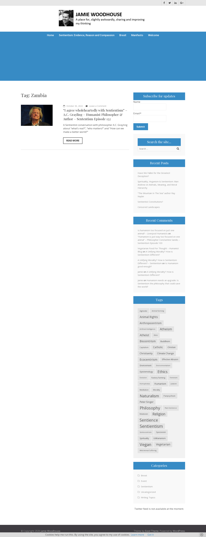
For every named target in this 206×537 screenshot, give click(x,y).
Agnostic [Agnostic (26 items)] (143, 311)
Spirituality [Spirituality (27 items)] (144, 438)
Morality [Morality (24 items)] (156, 389)
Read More (72, 140)
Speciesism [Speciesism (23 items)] (161, 432)
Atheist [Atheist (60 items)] (144, 335)
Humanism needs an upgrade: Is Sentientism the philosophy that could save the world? (159, 283)
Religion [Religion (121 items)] (159, 414)
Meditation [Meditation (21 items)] (144, 390)
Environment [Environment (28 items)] (146, 365)
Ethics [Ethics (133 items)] (163, 371)
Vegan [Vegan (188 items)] (145, 444)
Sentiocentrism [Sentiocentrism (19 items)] (146, 432)
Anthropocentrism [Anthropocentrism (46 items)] (151, 323)
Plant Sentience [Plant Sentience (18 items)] (171, 408)
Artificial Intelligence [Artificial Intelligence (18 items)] (147, 329)
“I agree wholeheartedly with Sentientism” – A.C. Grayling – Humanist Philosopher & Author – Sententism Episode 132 (95, 114)
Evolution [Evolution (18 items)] (143, 378)
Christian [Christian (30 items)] (172, 347)
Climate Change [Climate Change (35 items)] (165, 353)
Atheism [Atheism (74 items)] (166, 329)
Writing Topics (148, 497)
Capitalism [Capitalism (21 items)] (144, 347)
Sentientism (147, 486)
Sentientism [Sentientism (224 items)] (151, 426)
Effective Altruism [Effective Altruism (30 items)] (170, 359)
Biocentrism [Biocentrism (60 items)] (148, 341)
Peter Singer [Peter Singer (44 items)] (147, 402)
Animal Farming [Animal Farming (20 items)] (158, 311)
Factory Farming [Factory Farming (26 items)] (158, 377)
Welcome (153, 35)
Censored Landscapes (149, 207)
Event (144, 481)
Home (50, 35)
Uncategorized (148, 491)
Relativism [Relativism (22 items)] (144, 414)
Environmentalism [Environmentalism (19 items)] (163, 365)
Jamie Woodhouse (50, 531)
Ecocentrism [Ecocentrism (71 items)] (148, 359)
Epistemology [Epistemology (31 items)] (146, 371)
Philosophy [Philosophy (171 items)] (150, 408)
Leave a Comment (97, 106)
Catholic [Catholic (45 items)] (158, 347)
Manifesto (137, 35)
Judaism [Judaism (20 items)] (174, 384)
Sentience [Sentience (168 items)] (149, 420)
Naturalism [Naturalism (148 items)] (149, 395)
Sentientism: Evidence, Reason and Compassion (86, 35)
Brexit (122, 35)
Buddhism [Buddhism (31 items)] (165, 341)
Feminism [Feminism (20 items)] (173, 377)
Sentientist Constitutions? (150, 201)
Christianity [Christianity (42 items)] (146, 353)
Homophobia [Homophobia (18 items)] (145, 384)
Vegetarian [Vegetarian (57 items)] (163, 444)
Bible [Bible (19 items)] (156, 335)
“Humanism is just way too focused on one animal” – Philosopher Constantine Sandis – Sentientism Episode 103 (159, 239)
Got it (150, 534)
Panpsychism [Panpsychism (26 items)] (169, 396)
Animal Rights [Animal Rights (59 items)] (149, 317)
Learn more (137, 534)
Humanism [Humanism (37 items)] (160, 383)
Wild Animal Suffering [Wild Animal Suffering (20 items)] (148, 450)
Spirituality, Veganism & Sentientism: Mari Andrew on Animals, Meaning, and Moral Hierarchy (158, 184)
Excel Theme (152, 531)
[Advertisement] (103, 60)
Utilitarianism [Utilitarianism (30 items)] (160, 438)
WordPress (179, 531)
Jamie (140, 271)
